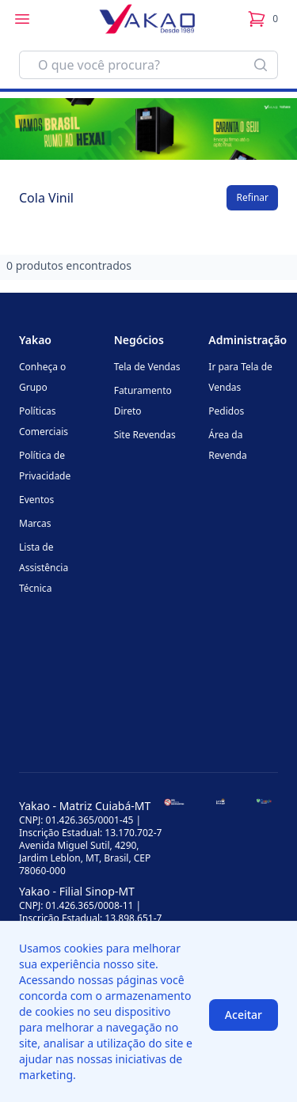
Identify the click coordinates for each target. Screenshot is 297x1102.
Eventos (36, 499)
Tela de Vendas (147, 366)
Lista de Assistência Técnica (43, 567)
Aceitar (243, 1014)
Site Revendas (145, 434)
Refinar (252, 197)
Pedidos (226, 411)
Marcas (35, 523)
